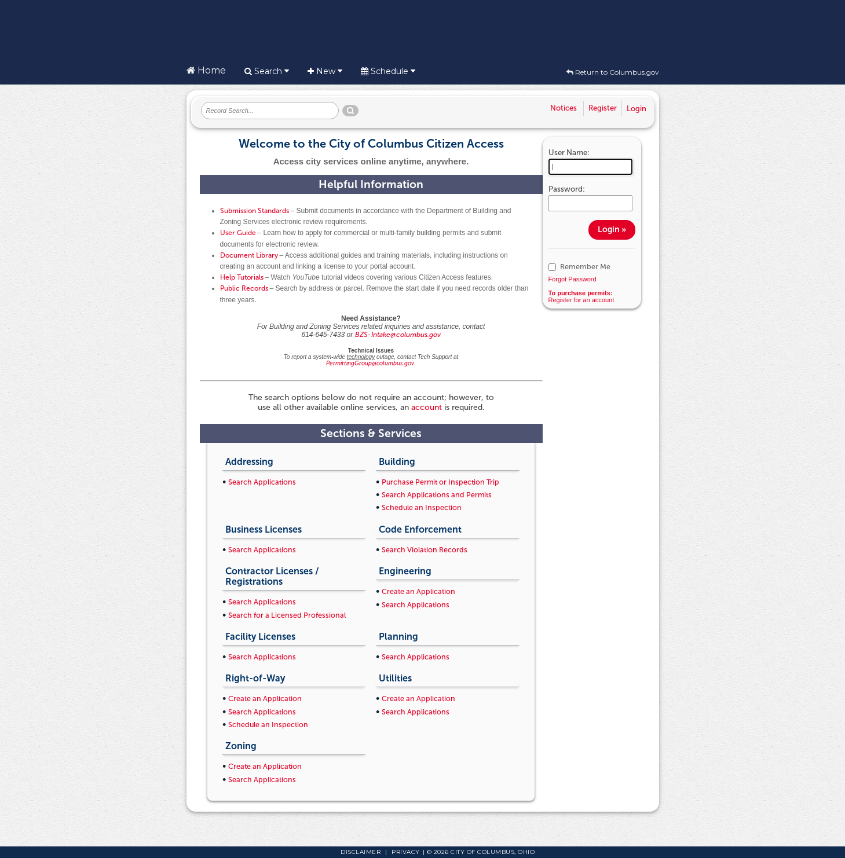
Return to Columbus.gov (612, 72)
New (325, 71)
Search (266, 71)
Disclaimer (361, 852)
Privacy (406, 852)
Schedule (388, 71)
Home (206, 70)
